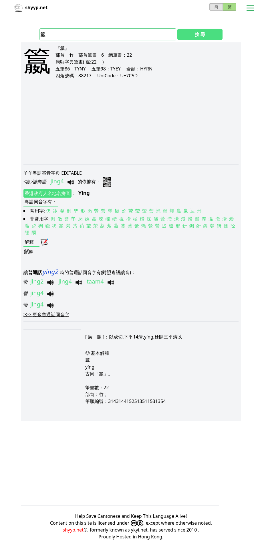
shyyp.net (73, 530)
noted (204, 523)
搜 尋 (200, 34)
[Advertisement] (131, 121)
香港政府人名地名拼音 (47, 193)
